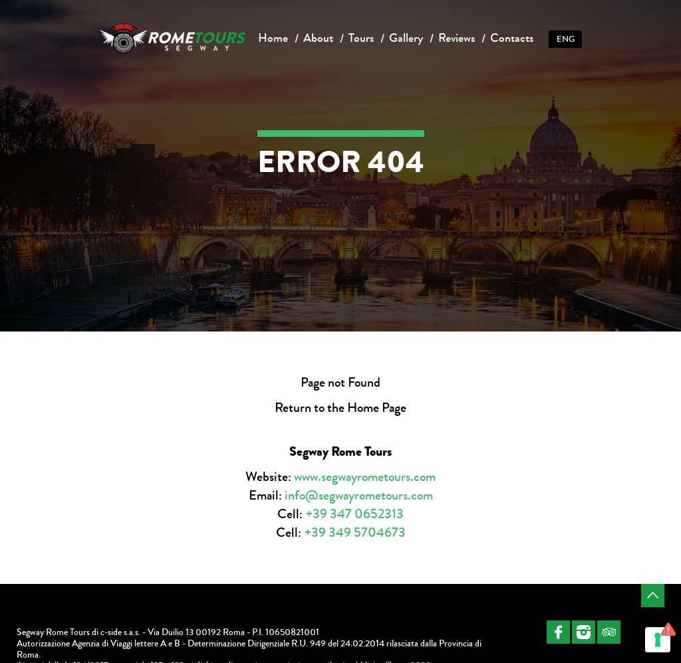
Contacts (511, 38)
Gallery (406, 38)
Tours (361, 38)
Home (273, 38)
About (318, 38)
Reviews (456, 38)
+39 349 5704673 (355, 532)
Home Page (376, 407)
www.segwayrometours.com (365, 476)
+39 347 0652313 (354, 513)
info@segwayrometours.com (359, 495)
